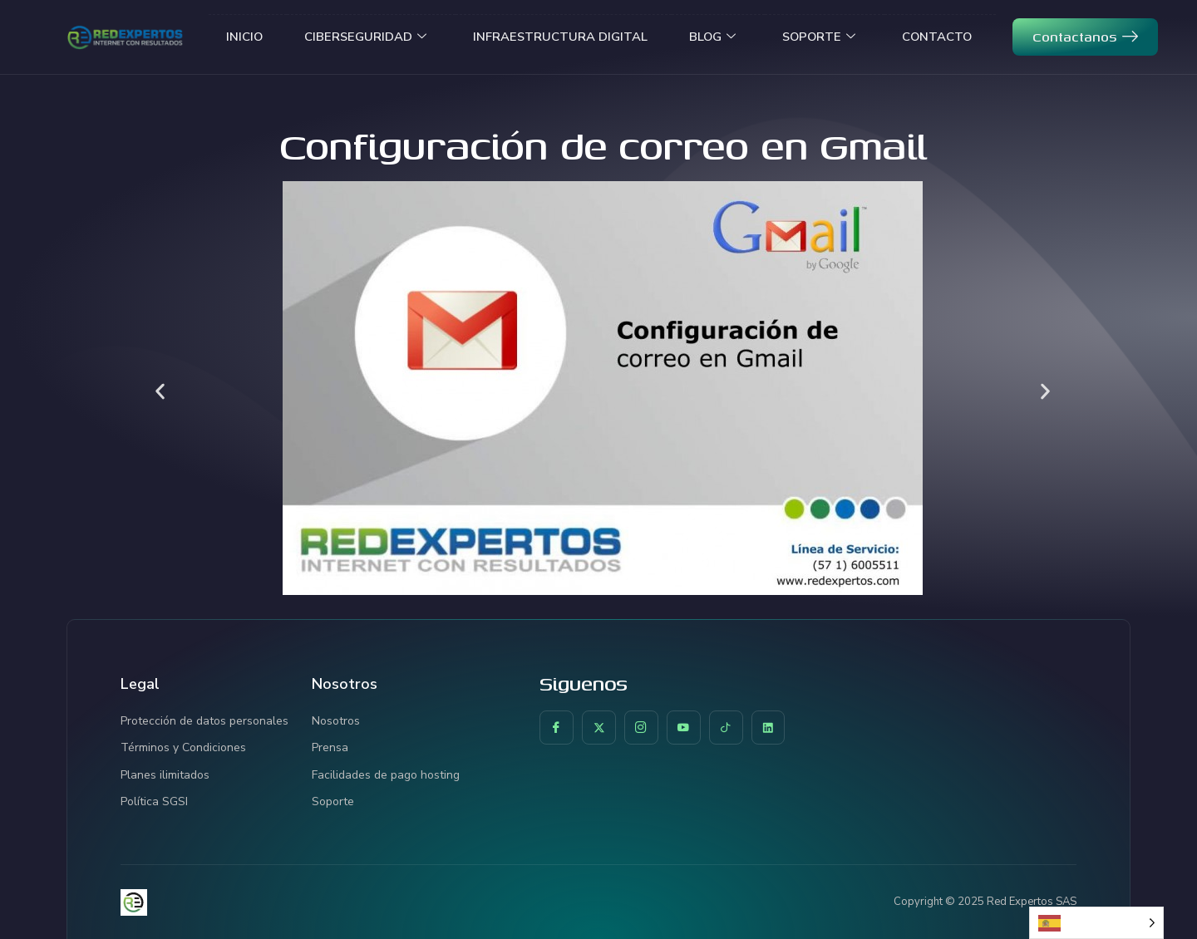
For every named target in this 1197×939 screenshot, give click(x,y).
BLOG (712, 37)
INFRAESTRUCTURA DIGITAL (558, 36)
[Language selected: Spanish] (1096, 923)
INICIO (239, 36)
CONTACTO (942, 36)
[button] (160, 391)
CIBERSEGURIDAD (361, 37)
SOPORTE (821, 37)
